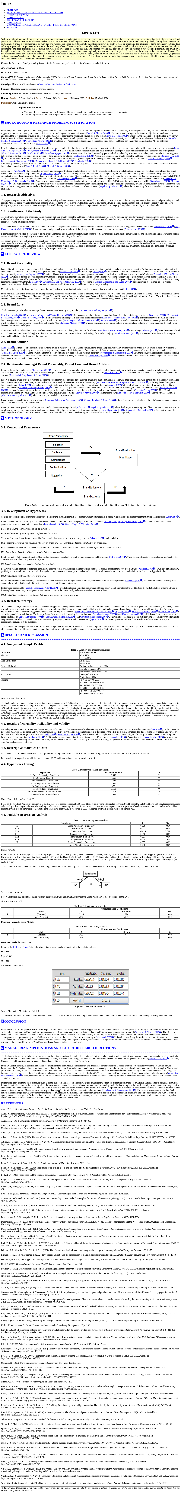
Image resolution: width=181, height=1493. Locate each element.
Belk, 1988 (36, 282)
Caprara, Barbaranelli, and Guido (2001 (113, 282)
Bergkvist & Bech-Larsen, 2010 (114, 330)
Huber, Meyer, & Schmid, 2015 (41, 151)
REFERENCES (13, 27)
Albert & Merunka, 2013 (14, 153)
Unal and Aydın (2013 (132, 614)
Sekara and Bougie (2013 (152, 737)
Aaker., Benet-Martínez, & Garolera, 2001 (94, 611)
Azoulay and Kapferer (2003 (30, 274)
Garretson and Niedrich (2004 (94, 617)
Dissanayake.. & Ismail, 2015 (139, 410)
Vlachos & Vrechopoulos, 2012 (16, 395)
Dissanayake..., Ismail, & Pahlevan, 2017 (54, 161)
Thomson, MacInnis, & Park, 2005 (35, 387)
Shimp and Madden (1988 (72, 323)
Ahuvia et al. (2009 (41, 370)
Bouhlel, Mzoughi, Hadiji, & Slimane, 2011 (124, 521)
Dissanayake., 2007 (67, 178)
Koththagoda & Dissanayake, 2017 (117, 353)
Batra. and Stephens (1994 (31, 617)
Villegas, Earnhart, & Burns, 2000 (100, 400)
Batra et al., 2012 (157, 315)
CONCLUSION (14, 22)
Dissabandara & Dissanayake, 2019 (17, 161)
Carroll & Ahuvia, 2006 (98, 133)
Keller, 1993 (129, 289)
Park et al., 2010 (117, 557)
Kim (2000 (19, 171)
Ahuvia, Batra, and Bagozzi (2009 (96, 310)
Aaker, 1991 (83, 407)
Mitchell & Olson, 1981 (58, 166)
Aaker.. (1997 (97, 538)
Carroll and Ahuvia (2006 (39, 141)
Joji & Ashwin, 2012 (50, 173)
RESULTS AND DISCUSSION (20, 20)
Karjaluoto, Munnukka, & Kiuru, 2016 (120, 318)
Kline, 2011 (156, 729)
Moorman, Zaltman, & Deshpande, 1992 (64, 400)
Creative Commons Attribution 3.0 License (57, 84)
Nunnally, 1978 (118, 737)
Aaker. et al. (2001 (105, 1037)
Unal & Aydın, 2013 (83, 156)
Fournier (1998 (108, 320)
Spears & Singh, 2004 (99, 355)
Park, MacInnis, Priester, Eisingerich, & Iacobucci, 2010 (122, 382)
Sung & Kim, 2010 (168, 611)
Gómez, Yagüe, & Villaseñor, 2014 (81, 524)
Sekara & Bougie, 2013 (69, 734)
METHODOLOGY (15, 17)
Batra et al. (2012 (113, 372)
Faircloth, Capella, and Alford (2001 (42, 588)
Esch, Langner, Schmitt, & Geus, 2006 (81, 320)
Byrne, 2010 (97, 619)
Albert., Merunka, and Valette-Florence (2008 (51, 315)
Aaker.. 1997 (43, 143)
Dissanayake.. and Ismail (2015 (60, 617)
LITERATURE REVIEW (18, 15)
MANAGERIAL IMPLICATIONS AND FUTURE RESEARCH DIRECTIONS (42, 25)
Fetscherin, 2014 (35, 153)
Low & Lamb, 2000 (36, 166)
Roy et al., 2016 (123, 611)
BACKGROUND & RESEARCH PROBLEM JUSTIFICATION (35, 12)
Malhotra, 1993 (36, 737)
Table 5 (27, 947)
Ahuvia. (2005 (149, 330)
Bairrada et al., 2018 (160, 181)
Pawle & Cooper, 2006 (117, 136)
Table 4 (16, 947)
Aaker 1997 (172, 517)
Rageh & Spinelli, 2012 (111, 186)
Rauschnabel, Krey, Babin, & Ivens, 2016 (29, 375)
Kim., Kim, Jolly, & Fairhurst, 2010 (133, 393)
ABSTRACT (12, 10)
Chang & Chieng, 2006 (146, 390)
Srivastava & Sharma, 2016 (145, 611)
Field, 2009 (50, 734)
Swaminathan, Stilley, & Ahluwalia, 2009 (62, 282)
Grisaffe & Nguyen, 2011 (57, 153)
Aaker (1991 (7, 348)
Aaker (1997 (99, 271)
